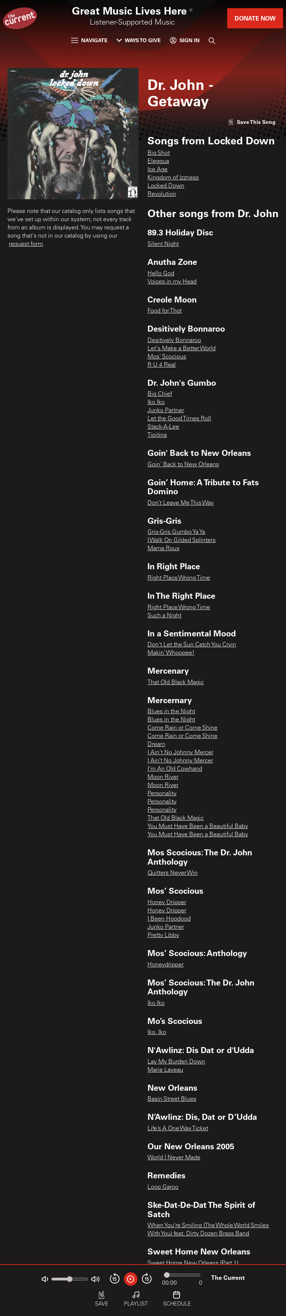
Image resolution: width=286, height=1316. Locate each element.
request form (26, 244)
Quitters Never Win (172, 873)
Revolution (161, 194)
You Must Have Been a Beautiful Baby (197, 827)
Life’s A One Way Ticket (177, 1129)
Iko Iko (156, 402)
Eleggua (158, 161)
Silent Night (163, 244)
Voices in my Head (172, 282)
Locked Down (165, 186)
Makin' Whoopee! (170, 653)
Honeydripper (165, 965)
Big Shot (158, 153)
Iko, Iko (156, 1032)
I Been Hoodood (169, 919)
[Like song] (252, 121)
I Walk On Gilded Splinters (181, 540)
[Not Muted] (45, 1279)
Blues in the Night (171, 712)
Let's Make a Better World (181, 349)
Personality (162, 794)
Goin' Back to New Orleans (183, 465)
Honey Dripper (166, 903)
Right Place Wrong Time (178, 578)
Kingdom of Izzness (173, 178)
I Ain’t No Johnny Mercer (180, 761)
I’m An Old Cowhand (174, 769)
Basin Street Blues (171, 1099)
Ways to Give (139, 40)
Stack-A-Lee (163, 427)
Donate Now (255, 18)
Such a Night (164, 616)
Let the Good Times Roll (179, 419)
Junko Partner (165, 411)
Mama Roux (163, 549)
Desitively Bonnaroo (174, 341)
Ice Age (157, 170)
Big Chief (159, 394)
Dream (156, 745)
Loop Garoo (162, 1187)
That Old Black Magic (175, 683)
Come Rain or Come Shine (182, 728)
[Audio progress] (182, 1274)
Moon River (162, 777)
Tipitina (157, 435)
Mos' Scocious (166, 357)
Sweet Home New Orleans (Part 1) (192, 1263)
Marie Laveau (165, 1070)
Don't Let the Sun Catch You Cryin (191, 645)
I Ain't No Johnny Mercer (180, 753)
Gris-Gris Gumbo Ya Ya (176, 532)
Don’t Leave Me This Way (180, 503)
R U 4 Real (161, 365)
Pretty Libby (163, 936)
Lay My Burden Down (176, 1062)
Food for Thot (164, 311)
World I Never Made (173, 1158)
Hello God (160, 274)
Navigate (89, 40)
